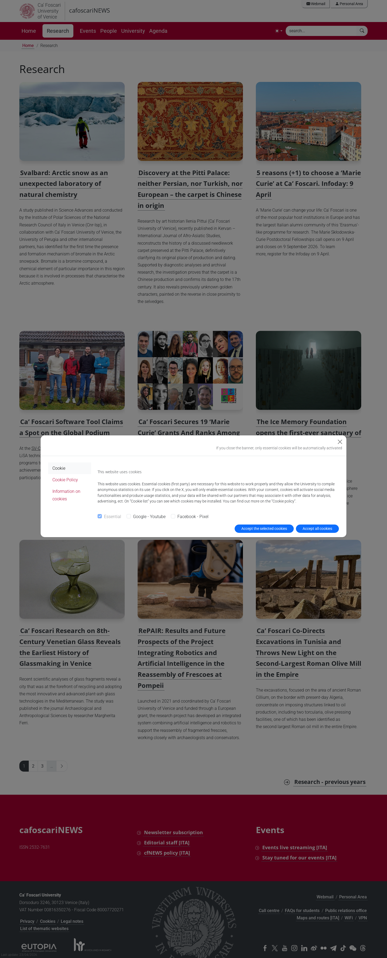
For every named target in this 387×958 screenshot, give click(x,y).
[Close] (340, 442)
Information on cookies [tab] (66, 495)
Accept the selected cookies (264, 528)
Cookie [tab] (58, 468)
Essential (112, 516)
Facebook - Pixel (193, 516)
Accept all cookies (317, 528)
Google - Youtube (149, 516)
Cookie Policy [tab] (65, 479)
